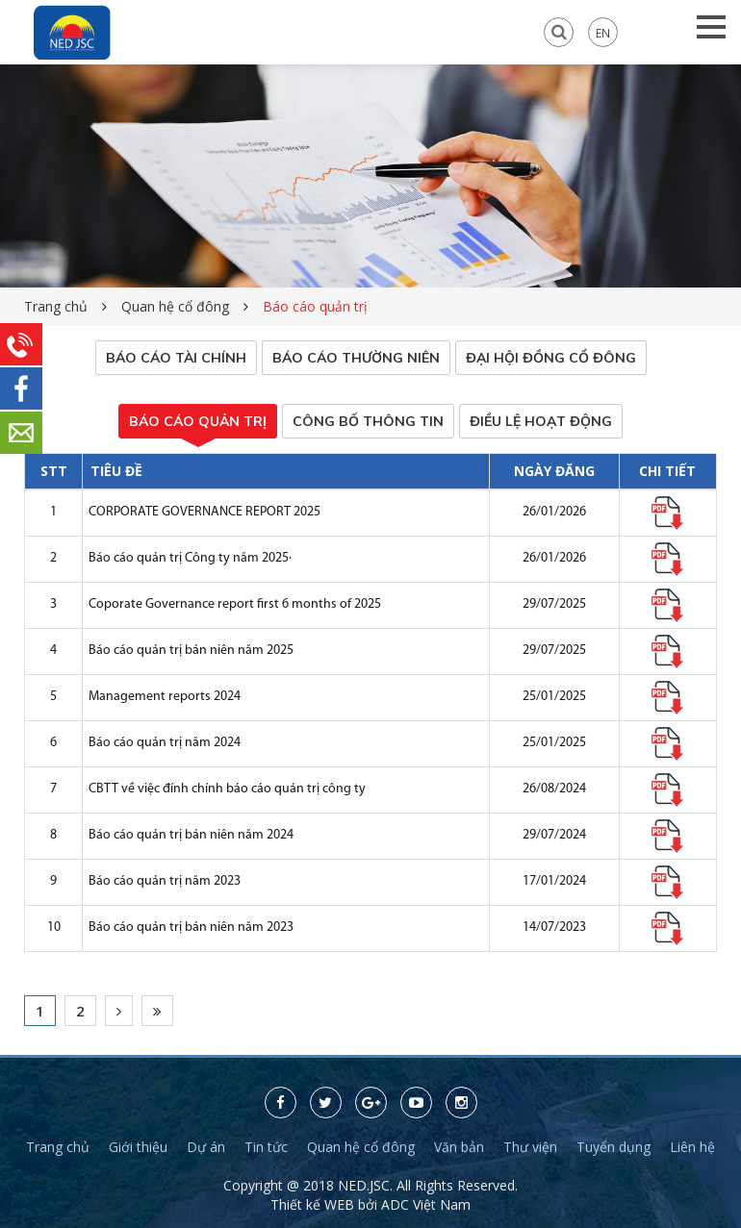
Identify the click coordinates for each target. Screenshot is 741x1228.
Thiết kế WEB (314, 1204)
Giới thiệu (138, 1147)
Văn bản (459, 1147)
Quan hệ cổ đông (175, 306)
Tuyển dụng (613, 1147)
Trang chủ (56, 306)
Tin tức (266, 1147)
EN (603, 32)
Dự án (206, 1147)
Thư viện (530, 1147)
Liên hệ (692, 1147)
